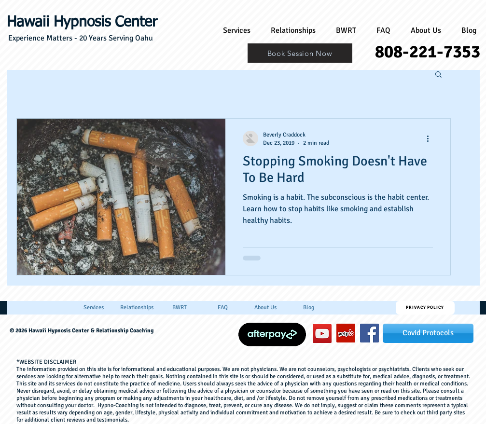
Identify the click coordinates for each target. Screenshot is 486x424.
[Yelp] (345, 333)
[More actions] (431, 138)
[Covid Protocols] (428, 333)
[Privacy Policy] (425, 308)
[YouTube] (322, 333)
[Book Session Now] (300, 53)
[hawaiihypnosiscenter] (369, 333)
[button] (438, 75)
